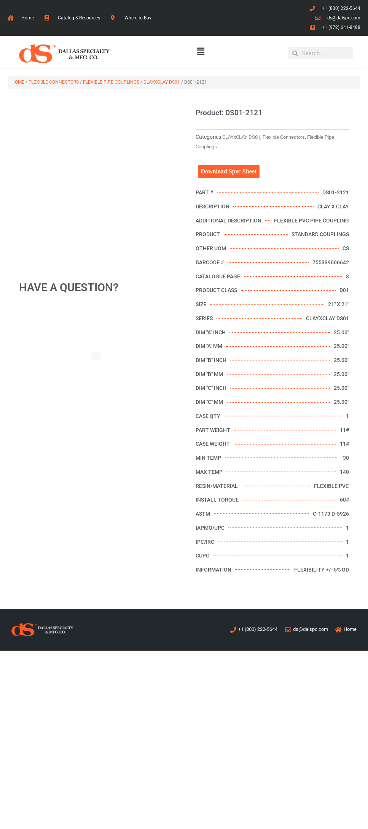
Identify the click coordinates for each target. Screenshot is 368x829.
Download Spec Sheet (229, 171)
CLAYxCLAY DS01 (161, 82)
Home (17, 82)
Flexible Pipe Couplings (111, 82)
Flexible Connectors (54, 82)
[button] (201, 52)
